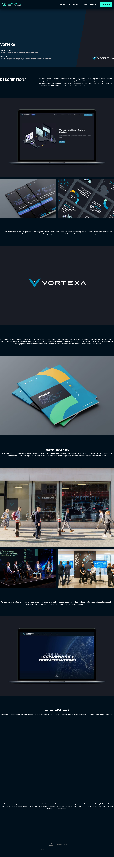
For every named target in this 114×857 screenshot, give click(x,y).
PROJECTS (73, 4)
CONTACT (106, 4)
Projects (66, 849)
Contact (73, 849)
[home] (13, 4)
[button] (90, 4)
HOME (62, 4)
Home (59, 849)
